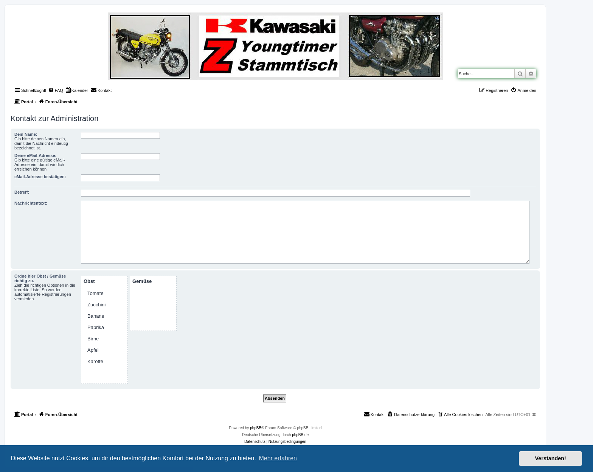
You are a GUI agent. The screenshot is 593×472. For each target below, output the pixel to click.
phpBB (255, 428)
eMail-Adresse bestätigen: (40, 176)
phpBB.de (300, 435)
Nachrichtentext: (30, 203)
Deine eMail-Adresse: (35, 155)
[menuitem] (55, 90)
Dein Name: (25, 134)
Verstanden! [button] (550, 458)
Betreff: (21, 192)
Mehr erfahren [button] (278, 458)
